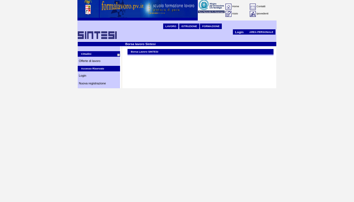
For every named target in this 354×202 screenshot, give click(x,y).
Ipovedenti (263, 13)
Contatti (261, 6)
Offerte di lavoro (89, 61)
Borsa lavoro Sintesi (140, 44)
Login (239, 32)
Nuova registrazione (92, 83)
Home (235, 6)
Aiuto (235, 13)
